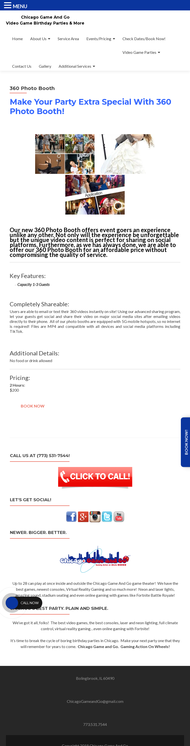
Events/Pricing (98, 38)
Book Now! (186, 442)
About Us (38, 38)
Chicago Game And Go (45, 17)
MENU (20, 6)
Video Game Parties (139, 52)
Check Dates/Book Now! (144, 38)
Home (17, 38)
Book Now (33, 406)
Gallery (45, 66)
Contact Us (21, 66)
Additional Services (75, 66)
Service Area (68, 38)
